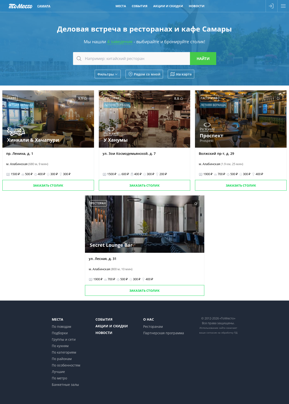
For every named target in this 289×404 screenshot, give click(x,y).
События (103, 319)
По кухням (60, 346)
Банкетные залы (65, 384)
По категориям (64, 352)
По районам (62, 358)
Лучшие (58, 371)
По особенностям (66, 365)
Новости (103, 332)
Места (57, 319)
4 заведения (119, 41)
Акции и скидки (111, 326)
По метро (59, 378)
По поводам (61, 326)
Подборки (60, 333)
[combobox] (144, 58)
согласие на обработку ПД (221, 332)
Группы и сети (64, 339)
